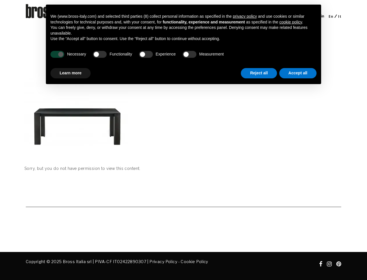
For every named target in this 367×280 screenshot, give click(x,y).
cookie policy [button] (290, 22)
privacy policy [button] (245, 16)
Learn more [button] (70, 73)
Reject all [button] (259, 73)
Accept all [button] (297, 73)
